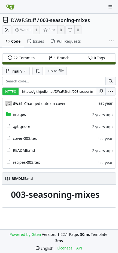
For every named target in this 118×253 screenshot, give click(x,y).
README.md (24, 150)
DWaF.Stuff (23, 20)
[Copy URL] (101, 91)
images (19, 114)
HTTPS (10, 91)
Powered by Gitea (25, 234)
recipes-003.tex (26, 162)
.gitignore (21, 126)
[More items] (111, 41)
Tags (96, 57)
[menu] (110, 91)
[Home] (10, 7)
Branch (59, 57)
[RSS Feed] (6, 29)
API (79, 248)
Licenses (64, 248)
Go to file (56, 70)
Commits (21, 57)
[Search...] (110, 81)
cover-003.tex (25, 138)
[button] (37, 71)
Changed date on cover (45, 103)
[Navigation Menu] (110, 7)
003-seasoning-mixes (65, 20)
